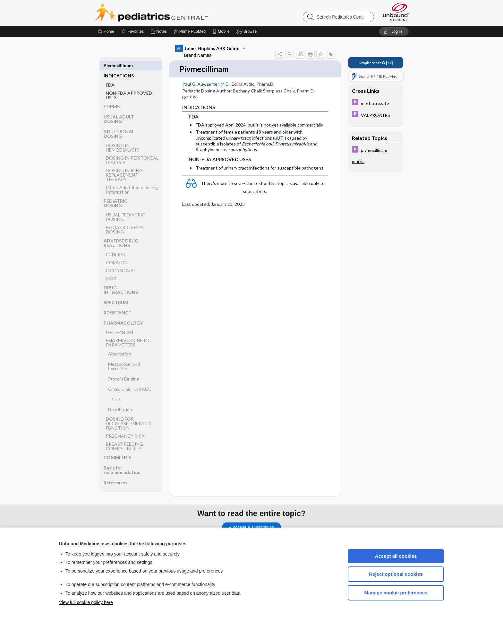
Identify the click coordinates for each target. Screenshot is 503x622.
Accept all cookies (396, 556)
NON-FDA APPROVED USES (129, 85)
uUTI (279, 138)
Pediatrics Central (174, 12)
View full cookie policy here (86, 602)
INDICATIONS (119, 65)
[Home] (106, 31)
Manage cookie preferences (396, 592)
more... (358, 161)
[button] (247, 31)
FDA (110, 74)
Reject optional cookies (396, 574)
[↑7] (375, 62)
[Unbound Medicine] (396, 12)
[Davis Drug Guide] (375, 103)
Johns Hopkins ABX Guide (207, 48)
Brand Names (198, 55)
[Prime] (190, 31)
